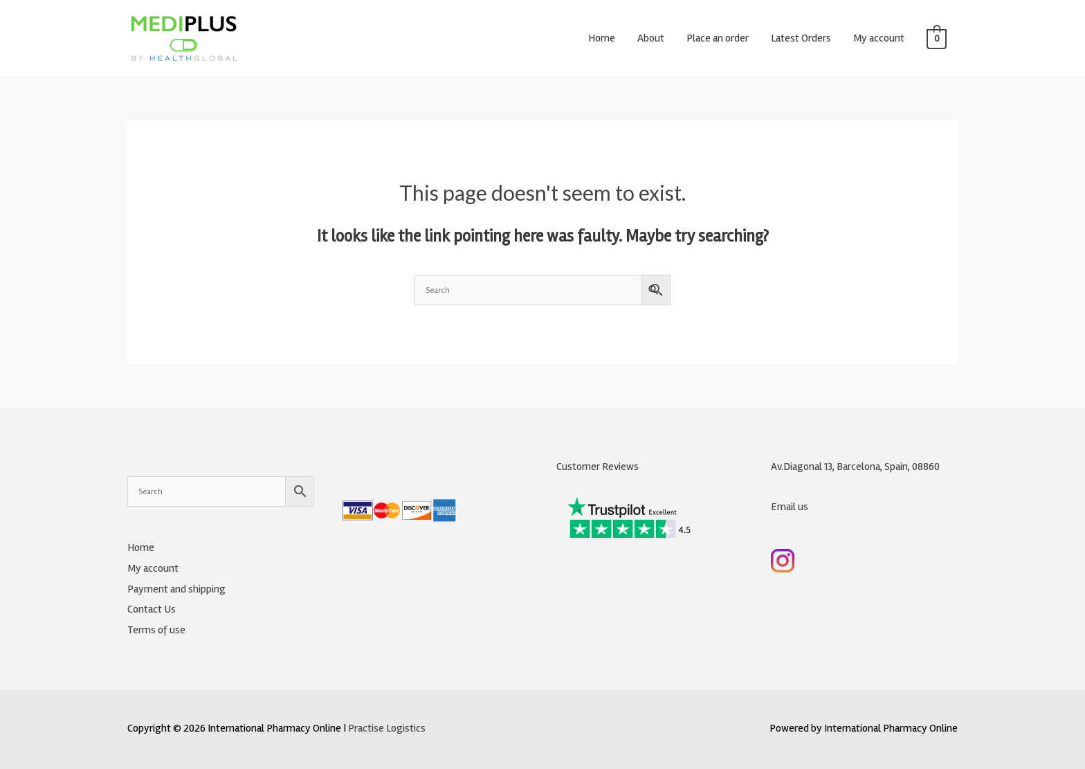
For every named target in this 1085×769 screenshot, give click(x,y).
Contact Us (151, 609)
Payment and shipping (176, 589)
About (650, 38)
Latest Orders (801, 38)
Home (601, 38)
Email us (789, 507)
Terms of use (156, 630)
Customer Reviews (597, 466)
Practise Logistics (387, 728)
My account (878, 38)
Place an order (717, 38)
